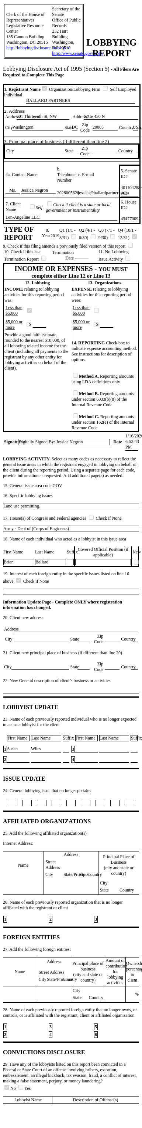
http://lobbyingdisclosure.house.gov (38, 47)
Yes (24, 1088)
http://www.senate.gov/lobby (77, 53)
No (10, 1088)
